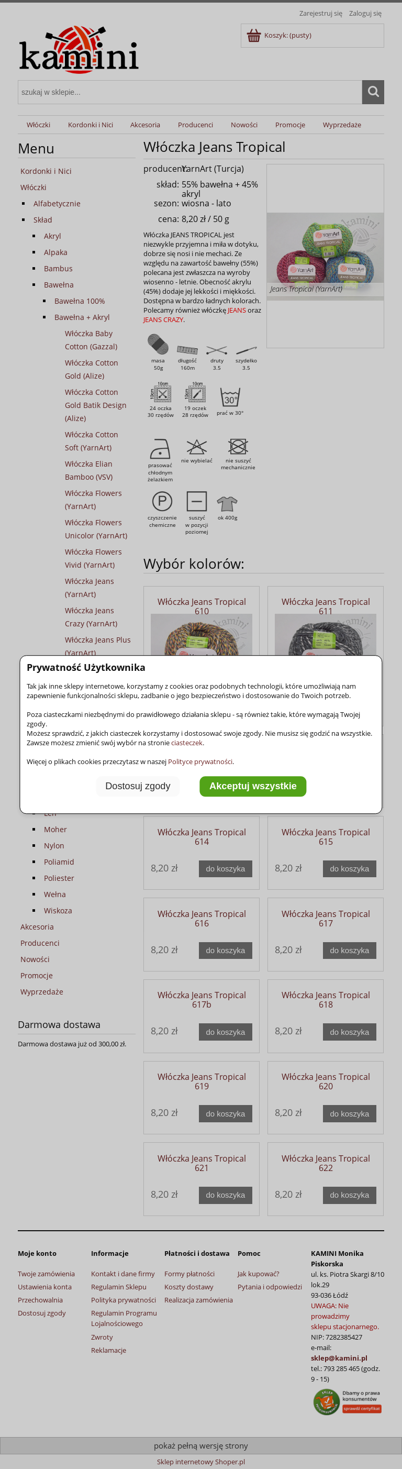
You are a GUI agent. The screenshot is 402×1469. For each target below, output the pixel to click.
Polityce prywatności (200, 761)
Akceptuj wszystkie (253, 786)
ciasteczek (187, 742)
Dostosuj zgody (137, 786)
